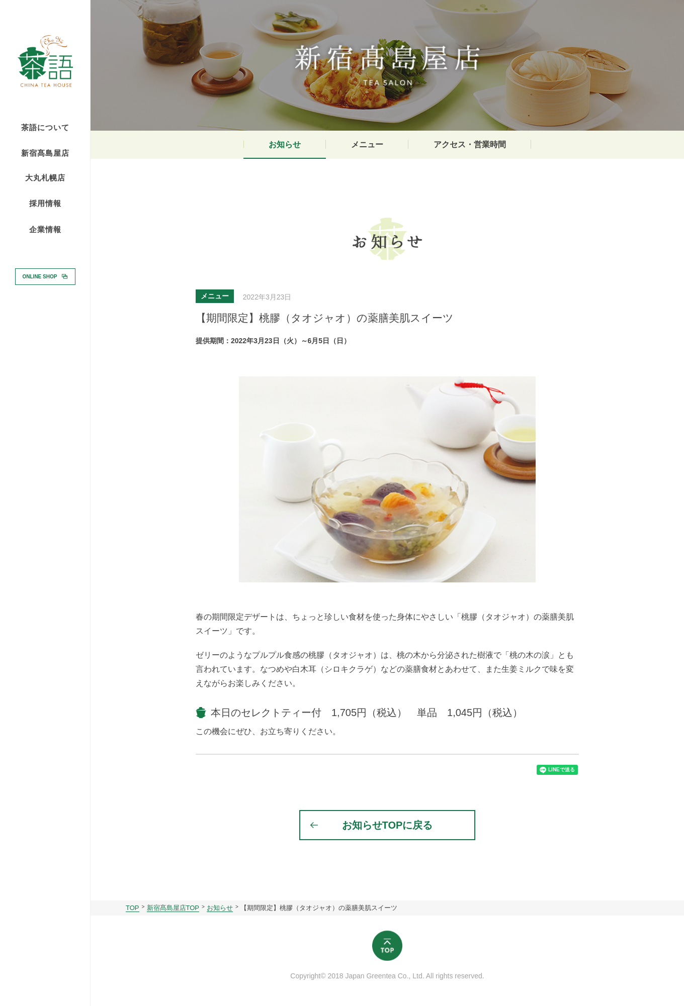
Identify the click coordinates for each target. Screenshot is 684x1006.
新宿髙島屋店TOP (173, 908)
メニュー (367, 144)
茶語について (45, 128)
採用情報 (45, 203)
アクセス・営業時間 (470, 144)
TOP (132, 908)
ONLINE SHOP (40, 276)
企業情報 (45, 230)
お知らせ (285, 144)
